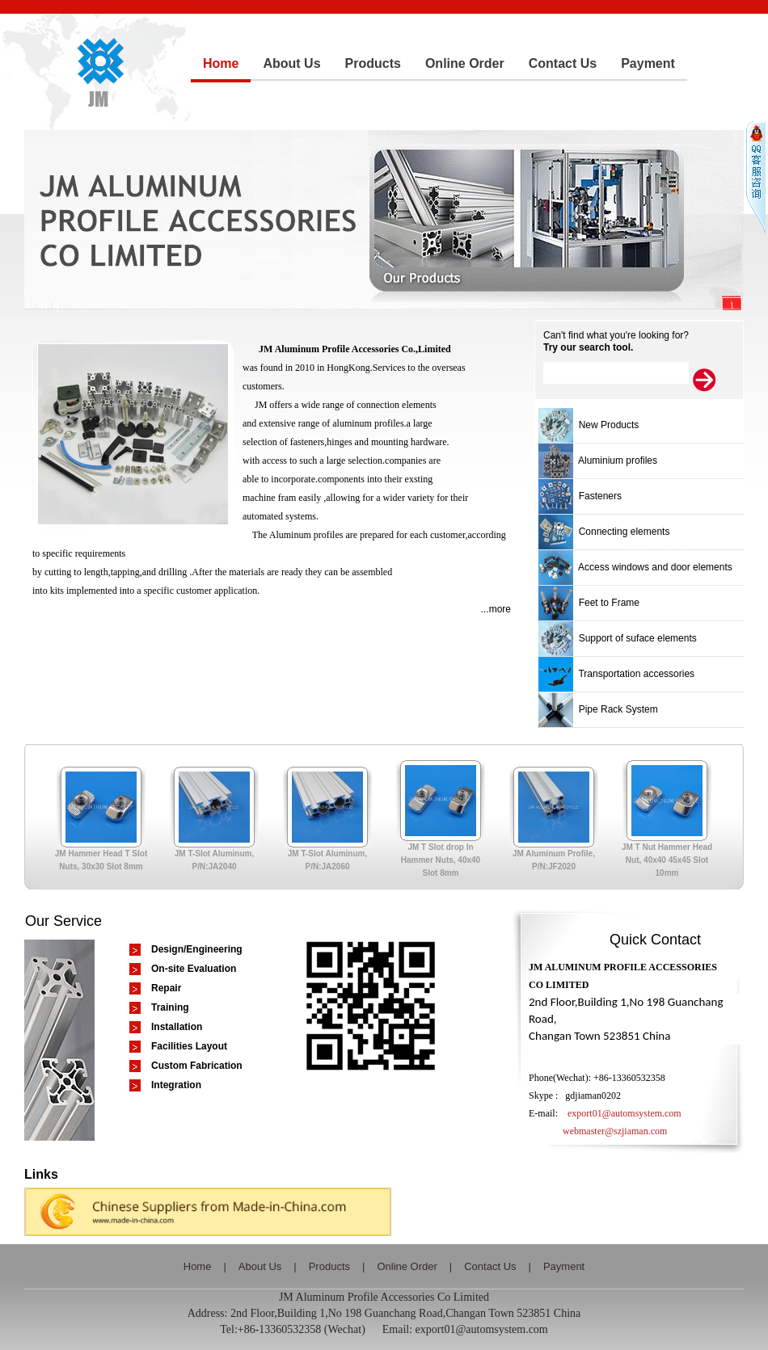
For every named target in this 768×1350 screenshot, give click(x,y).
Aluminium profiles (597, 460)
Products (329, 1266)
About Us (259, 1266)
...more (496, 609)
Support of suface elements (617, 638)
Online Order (407, 1266)
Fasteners (580, 496)
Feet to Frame (588, 602)
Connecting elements (603, 531)
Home (198, 1266)
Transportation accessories (616, 673)
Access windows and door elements (635, 567)
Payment (563, 1266)
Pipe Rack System (598, 709)
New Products (588, 425)
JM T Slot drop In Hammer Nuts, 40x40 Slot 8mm (446, 860)
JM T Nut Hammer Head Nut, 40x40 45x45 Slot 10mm (672, 860)
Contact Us (490, 1266)
